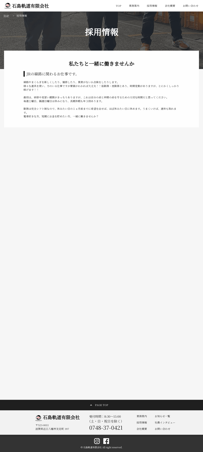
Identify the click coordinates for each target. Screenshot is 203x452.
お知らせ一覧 (162, 416)
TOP (118, 5)
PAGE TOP (101, 405)
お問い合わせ (190, 5)
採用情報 (152, 5)
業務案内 (134, 5)
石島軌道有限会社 (27, 5)
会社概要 (170, 5)
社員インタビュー (165, 422)
